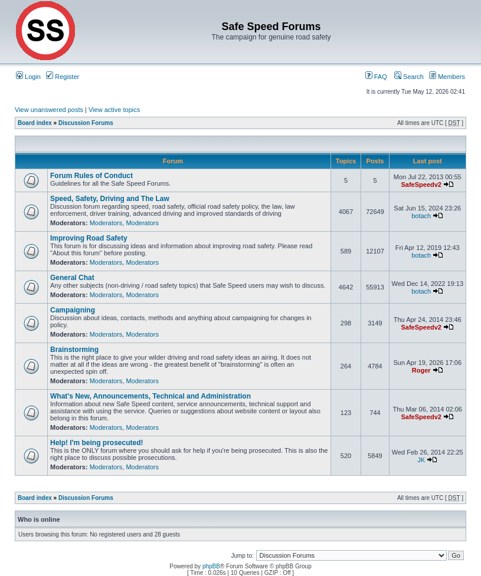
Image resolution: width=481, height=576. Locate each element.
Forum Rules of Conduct (91, 176)
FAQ (376, 76)
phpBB (211, 566)
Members (447, 76)
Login (28, 76)
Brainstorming (74, 349)
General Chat (72, 278)
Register (62, 76)
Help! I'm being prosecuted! (96, 443)
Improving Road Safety (88, 238)
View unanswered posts (49, 109)
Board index (35, 123)
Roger (421, 370)
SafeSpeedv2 (421, 184)
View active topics (114, 109)
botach (421, 215)
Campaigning (72, 310)
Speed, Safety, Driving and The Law (109, 199)
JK (421, 459)
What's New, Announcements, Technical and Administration (150, 396)
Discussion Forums (85, 123)
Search (409, 76)
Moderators (106, 222)
